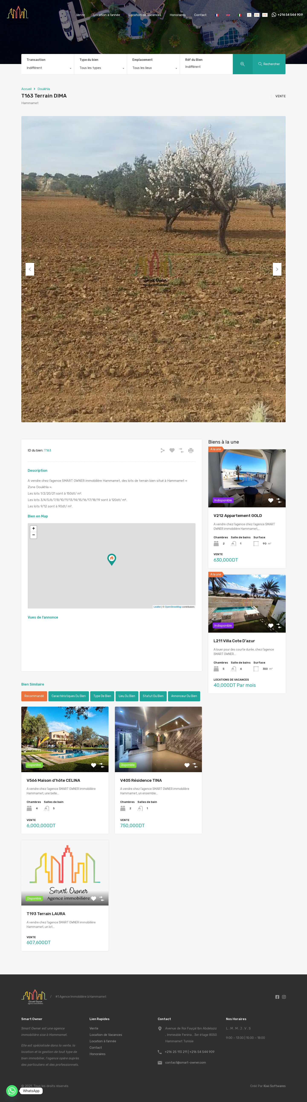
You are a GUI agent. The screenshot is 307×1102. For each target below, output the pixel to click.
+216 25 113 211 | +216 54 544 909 (189, 1052)
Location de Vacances (145, 15)
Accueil (26, 89)
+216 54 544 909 (290, 15)
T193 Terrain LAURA (46, 913)
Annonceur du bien (184, 696)
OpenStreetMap (173, 607)
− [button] (33, 535)
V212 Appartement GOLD (238, 515)
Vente (80, 15)
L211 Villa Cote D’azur (234, 640)
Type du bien (89, 60)
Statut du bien (153, 696)
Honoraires (178, 15)
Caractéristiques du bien (69, 696)
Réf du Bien (194, 60)
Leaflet (157, 607)
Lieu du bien (127, 696)
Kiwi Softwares (275, 1086)
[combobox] (47, 69)
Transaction (36, 60)
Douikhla (44, 89)
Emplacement (142, 60)
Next (277, 269)
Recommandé (34, 696)
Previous (30, 269)
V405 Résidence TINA (141, 780)
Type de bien (102, 696)
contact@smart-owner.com (185, 1062)
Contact (200, 15)
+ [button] (33, 529)
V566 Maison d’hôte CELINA (53, 780)
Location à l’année (106, 15)
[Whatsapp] (12, 1091)
